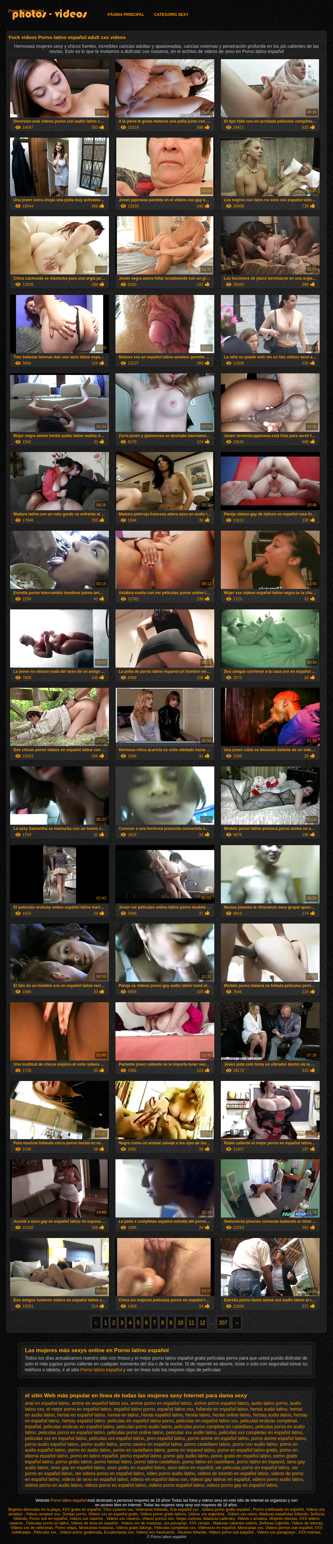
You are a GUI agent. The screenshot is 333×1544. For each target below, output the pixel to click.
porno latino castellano (157, 1461)
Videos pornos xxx (158, 1518)
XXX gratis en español (81, 1509)
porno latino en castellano (208, 1461)
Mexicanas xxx (250, 1527)
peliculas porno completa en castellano (213, 1426)
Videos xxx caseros (87, 1518)
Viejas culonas (188, 1518)
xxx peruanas (175, 1523)
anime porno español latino (221, 1403)
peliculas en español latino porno (141, 1420)
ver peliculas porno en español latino (252, 1467)
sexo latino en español (190, 1467)
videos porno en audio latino (53, 1485)
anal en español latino (47, 1403)
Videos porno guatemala (81, 1532)
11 (191, 1322)
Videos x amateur (252, 1518)
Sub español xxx (184, 1509)
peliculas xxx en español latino (56, 1438)
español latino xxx (175, 1409)
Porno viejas (66, 1527)
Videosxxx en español (217, 1527)
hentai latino (197, 1415)
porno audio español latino (51, 1444)
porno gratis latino (74, 1461)
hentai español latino (162, 1415)
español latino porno (134, 1409)
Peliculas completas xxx (174, 1527)
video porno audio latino (171, 1473)
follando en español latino (222, 1409)
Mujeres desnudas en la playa (34, 1509)
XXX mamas (309, 1532)
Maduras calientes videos (235, 1523)
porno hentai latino (113, 1461)
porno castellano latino (207, 1444)
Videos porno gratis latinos (163, 1514)
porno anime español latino (278, 1438)
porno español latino (140, 1455)
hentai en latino (123, 1415)
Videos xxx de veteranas (31, 1527)
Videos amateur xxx (43, 1514)
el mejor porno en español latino (79, 1409)
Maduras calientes (219, 1518)
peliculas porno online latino (135, 1432)
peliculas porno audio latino (144, 1426)
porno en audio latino (89, 1450)
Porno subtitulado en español (278, 1509)
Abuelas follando (192, 1532)
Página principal (125, 14)
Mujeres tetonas (283, 1518)
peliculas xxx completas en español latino (260, 1432)
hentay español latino (83, 1420)
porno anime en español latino (218, 1438)
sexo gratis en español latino (136, 1467)
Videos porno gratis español (226, 1509)
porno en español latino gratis (247, 1450)
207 (223, 1322)
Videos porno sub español (231, 1532)
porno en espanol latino (191, 1450)
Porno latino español (26, 11)
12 (203, 1322)
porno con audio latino (255, 1444)
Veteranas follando (151, 1509)
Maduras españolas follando (283, 1514)
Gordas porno (74, 1514)
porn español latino (166, 1438)
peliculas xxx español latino (116, 1438)
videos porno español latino (176, 1485)
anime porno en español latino (161, 1403)
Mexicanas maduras (96, 1527)
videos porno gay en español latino (242, 1485)
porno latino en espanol (260, 1461)
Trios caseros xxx (118, 1509)
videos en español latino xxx (158, 1479)
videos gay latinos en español (220, 1479)
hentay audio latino (272, 1415)
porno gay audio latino (186, 1455)
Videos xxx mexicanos (156, 1532)
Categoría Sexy (171, 14)
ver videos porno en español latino (109, 1473)
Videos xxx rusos (242, 1514)
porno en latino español (94, 1455)
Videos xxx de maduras (141, 1523)
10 (180, 1322)
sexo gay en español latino (78, 1467)
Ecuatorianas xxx (119, 1532)
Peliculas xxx (46, 1532)
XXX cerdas (200, 1523)
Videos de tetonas (307, 1523)
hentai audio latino (268, 1409)
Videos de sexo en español (95, 1523)
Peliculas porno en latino (47, 1523)
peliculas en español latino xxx (207, 1420)
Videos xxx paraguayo (276, 1532)
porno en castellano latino (139, 1450)
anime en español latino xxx (100, 1403)
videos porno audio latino (277, 1479)
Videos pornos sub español (289, 1527)
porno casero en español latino (151, 1444)
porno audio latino (99, 1444)
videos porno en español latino (115, 1485)
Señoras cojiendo (274, 1523)
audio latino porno (269, 1403)
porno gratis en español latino (241, 1455)
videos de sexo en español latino (95, 1479)
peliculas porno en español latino (71, 1432)
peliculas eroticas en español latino (79, 1426)
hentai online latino (232, 1415)
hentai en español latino (81, 1415)
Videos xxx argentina (207, 1514)
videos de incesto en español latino (233, 1473)
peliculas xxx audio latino (191, 1432)
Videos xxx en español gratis (113, 1514)
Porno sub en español (48, 1518)
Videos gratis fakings (134, 1527)
